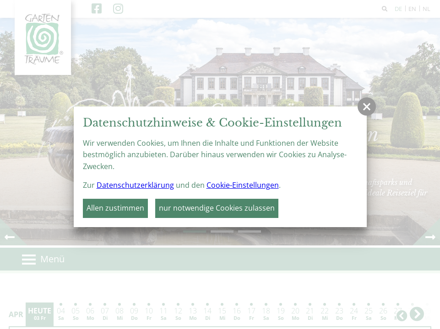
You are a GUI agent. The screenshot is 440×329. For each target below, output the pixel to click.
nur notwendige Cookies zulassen (217, 208)
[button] (367, 106)
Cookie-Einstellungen (242, 185)
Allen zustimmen (115, 208)
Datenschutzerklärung (135, 185)
